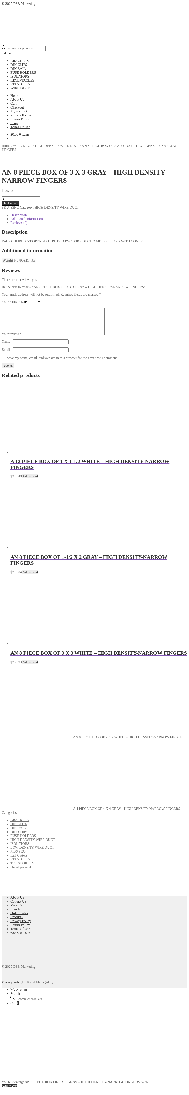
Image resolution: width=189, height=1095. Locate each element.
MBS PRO (18, 856)
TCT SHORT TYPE (24, 868)
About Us (17, 99)
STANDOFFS (20, 84)
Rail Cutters (18, 860)
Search (15, 999)
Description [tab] (18, 215)
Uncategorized (20, 872)
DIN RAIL (18, 68)
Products (16, 922)
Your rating (11, 302)
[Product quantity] (21, 198)
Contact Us (18, 906)
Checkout (17, 107)
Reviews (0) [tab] (18, 223)
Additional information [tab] (26, 219)
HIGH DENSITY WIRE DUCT (57, 146)
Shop (14, 123)
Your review (12, 339)
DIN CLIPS (18, 64)
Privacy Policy (20, 115)
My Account (19, 995)
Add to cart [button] (30, 481)
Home (14, 95)
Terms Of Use (20, 127)
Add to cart (10, 203)
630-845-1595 (20, 938)
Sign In (15, 914)
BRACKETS (19, 61)
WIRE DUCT (20, 88)
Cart (13, 103)
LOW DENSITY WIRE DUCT (32, 853)
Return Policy (20, 119)
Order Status (19, 918)
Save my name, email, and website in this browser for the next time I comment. (62, 363)
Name (7, 347)
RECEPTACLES (22, 80)
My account (18, 111)
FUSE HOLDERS (23, 72)
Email (7, 355)
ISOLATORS (19, 76)
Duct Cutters (19, 837)
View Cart (17, 910)
